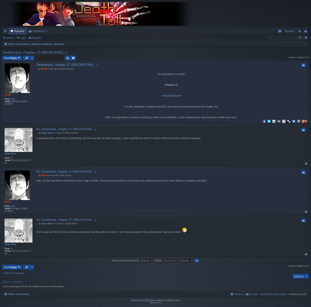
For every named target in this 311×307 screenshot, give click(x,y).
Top (306, 121)
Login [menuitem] (301, 32)
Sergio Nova (10, 154)
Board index (22, 44)
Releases (59, 44)
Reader (177, 95)
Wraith (8, 95)
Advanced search (305, 37)
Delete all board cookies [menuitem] (275, 294)
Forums (19, 31)
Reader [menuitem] (289, 31)
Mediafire (166, 95)
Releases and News (42, 44)
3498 (13, 99)
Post (10, 58)
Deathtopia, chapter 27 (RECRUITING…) (34, 52)
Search (10, 37)
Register (37, 37)
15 (12, 158)
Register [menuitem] (306, 32)
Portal (11, 44)
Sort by (165, 260)
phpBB (145, 300)
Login (23, 37)
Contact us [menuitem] (239, 294)
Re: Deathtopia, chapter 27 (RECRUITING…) (66, 129)
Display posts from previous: (133, 260)
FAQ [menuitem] (281, 32)
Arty (159, 302)
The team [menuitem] (253, 294)
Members (39, 31)
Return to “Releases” (15, 273)
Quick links (6, 32)
